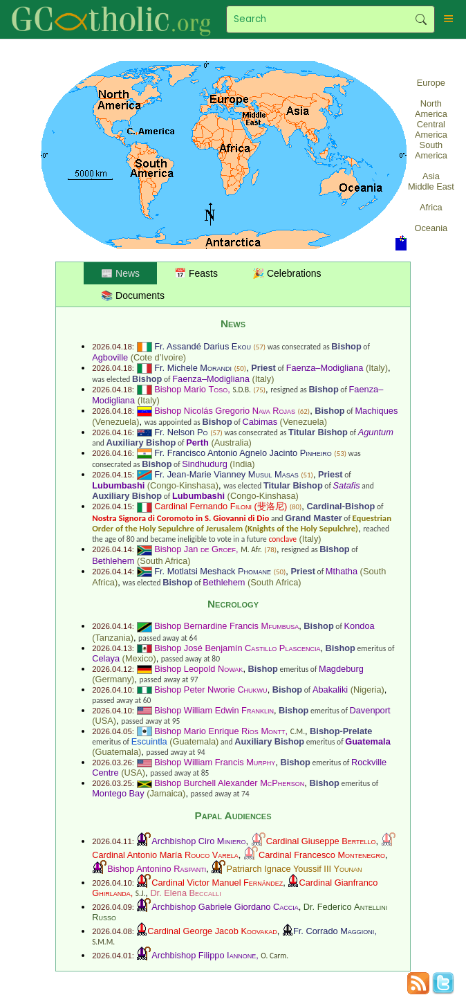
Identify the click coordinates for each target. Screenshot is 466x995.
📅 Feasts (196, 273)
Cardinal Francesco (322, 855)
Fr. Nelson (180, 432)
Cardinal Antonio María (165, 855)
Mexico (139, 658)
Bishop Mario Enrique (219, 731)
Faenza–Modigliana (325, 368)
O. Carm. (274, 955)
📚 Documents (133, 295)
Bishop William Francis (214, 762)
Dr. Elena (185, 893)
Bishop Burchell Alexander (229, 783)
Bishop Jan (195, 549)
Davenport (370, 710)
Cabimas (260, 422)
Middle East (431, 186)
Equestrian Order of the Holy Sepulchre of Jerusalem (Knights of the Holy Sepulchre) (241, 523)
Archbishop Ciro (198, 841)
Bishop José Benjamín (237, 648)
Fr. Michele (193, 368)
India (242, 464)
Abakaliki (330, 689)
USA (104, 720)
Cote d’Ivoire (158, 357)
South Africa (163, 561)
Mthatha (341, 571)
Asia (431, 176)
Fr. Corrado (333, 931)
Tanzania (112, 637)
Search (421, 19)
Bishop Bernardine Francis (226, 626)
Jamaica (166, 793)
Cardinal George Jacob (212, 931)
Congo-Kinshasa (183, 485)
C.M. (297, 731)
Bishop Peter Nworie (210, 689)
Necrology (233, 604)
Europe (431, 82)
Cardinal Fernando (203, 506)
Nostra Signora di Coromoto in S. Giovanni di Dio (180, 518)
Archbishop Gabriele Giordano (224, 907)
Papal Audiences (232, 815)
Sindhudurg (204, 464)
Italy (376, 368)
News (233, 323)
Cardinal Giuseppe (321, 841)
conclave (282, 539)
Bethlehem (113, 561)
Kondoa (359, 626)
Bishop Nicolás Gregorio (224, 410)
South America (431, 150)
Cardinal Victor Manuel (217, 882)
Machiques (376, 410)
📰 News (120, 273)
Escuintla (149, 741)
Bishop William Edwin (214, 710)
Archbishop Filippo (203, 955)
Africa (431, 207)
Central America (431, 129)
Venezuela (115, 422)
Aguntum (375, 432)
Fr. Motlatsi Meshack (212, 571)
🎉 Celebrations (286, 273)
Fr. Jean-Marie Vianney (226, 474)
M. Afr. (251, 549)
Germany (113, 679)
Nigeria (367, 689)
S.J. (140, 893)
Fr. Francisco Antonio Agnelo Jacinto (243, 453)
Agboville (110, 357)
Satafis (346, 485)
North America (431, 108)
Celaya (106, 658)
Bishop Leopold (198, 669)
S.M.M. (103, 942)
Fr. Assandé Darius (202, 346)
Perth (197, 442)
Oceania (431, 228)
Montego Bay (118, 793)
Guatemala (194, 741)
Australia (231, 442)
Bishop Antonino (156, 869)
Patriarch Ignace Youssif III (294, 869)
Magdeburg (341, 669)
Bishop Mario (190, 389)
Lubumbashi (118, 485)
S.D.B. (241, 389)
